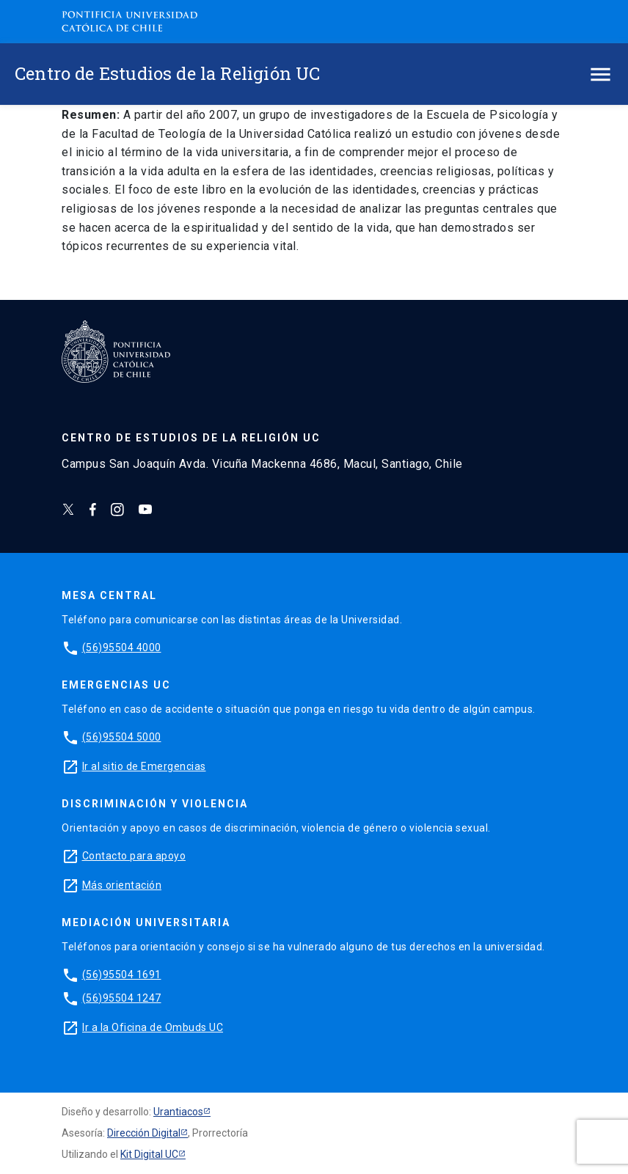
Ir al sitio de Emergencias (144, 766)
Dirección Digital (143, 1133)
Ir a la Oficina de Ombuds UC (152, 1027)
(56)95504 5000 (121, 737)
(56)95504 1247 (121, 998)
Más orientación (122, 885)
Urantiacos (178, 1112)
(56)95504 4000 (121, 647)
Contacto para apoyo (134, 856)
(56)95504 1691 (121, 974)
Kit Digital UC (149, 1154)
